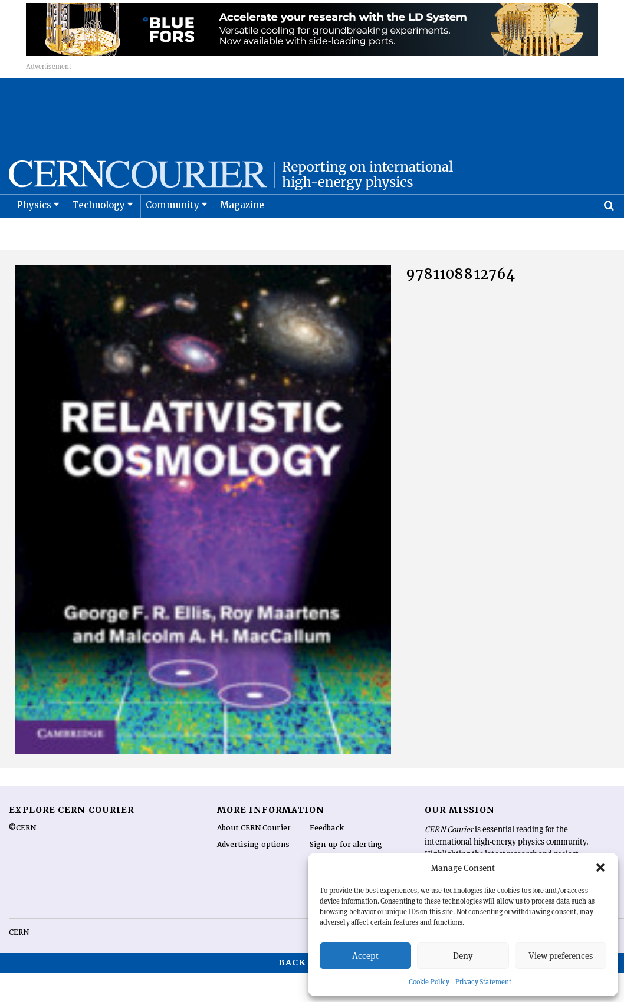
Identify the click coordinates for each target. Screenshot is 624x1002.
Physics (34, 235)
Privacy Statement (483, 981)
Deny (463, 955)
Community (173, 235)
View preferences (560, 955)
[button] (600, 867)
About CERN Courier (254, 857)
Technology (99, 235)
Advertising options (253, 874)
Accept (365, 955)
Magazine (242, 235)
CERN (19, 962)
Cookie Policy (429, 981)
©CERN (22, 857)
